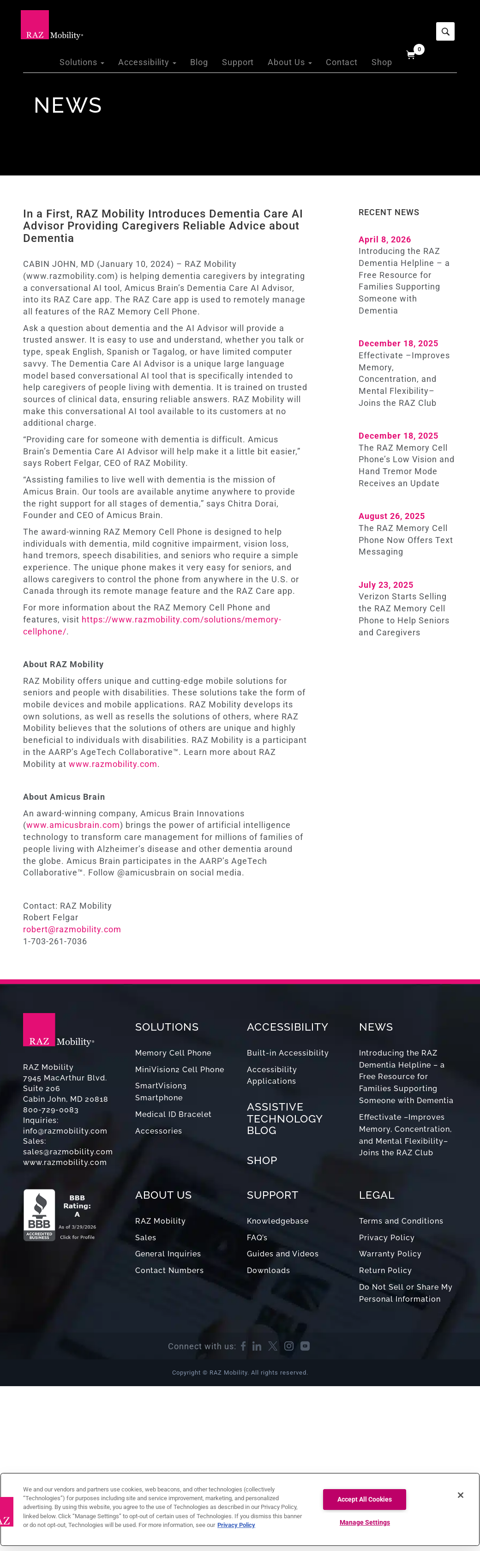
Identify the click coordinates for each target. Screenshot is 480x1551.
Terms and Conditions (401, 1221)
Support (248, 23)
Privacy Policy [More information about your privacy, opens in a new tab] (236, 1524)
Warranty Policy (390, 1253)
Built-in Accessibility (288, 1053)
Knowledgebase (278, 1221)
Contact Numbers (169, 1270)
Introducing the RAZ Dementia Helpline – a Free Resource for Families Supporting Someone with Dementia (406, 1077)
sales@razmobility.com (68, 1151)
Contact (345, 23)
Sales (145, 1237)
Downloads (268, 1270)
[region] (240, 1509)
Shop (382, 23)
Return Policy (385, 1270)
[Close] (460, 1495)
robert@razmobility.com (73, 929)
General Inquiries (168, 1253)
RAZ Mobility (160, 1221)
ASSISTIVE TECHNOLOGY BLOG (285, 1118)
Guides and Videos (283, 1253)
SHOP (262, 1160)
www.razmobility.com (113, 764)
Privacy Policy (387, 1237)
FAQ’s (257, 1237)
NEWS (376, 1026)
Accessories (158, 1131)
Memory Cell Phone (173, 1053)
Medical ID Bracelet (173, 1114)
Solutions (103, 23)
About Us (296, 23)
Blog (212, 23)
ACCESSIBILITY (288, 1026)
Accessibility (164, 23)
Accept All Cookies (364, 1499)
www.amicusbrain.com (73, 825)
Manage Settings (365, 1523)
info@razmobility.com (65, 1131)
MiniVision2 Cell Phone (179, 1069)
